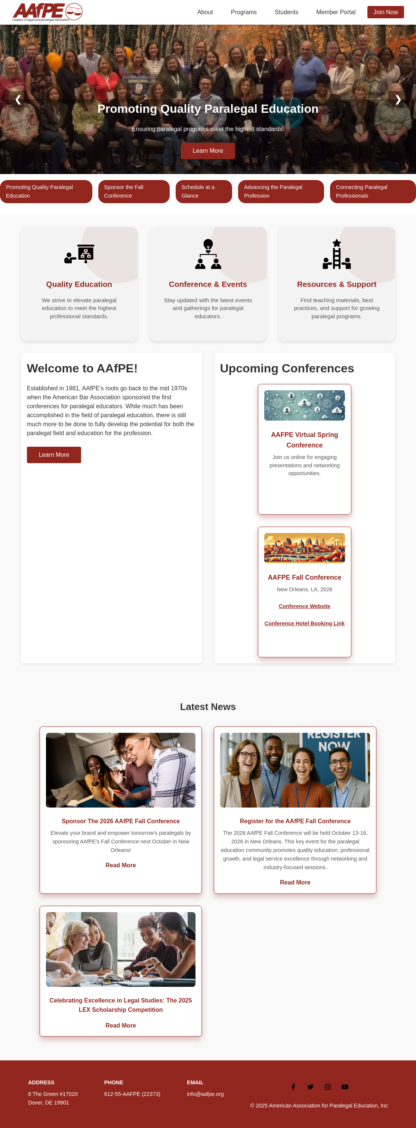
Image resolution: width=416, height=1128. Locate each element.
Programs (244, 12)
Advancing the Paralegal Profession (273, 191)
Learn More (208, 151)
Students (286, 12)
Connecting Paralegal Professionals (362, 191)
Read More (120, 865)
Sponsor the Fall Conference (124, 191)
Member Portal (335, 12)
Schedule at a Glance (198, 191)
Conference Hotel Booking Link (305, 623)
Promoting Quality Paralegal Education (39, 191)
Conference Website (304, 606)
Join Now (385, 12)
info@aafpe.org (205, 1094)
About (205, 12)
